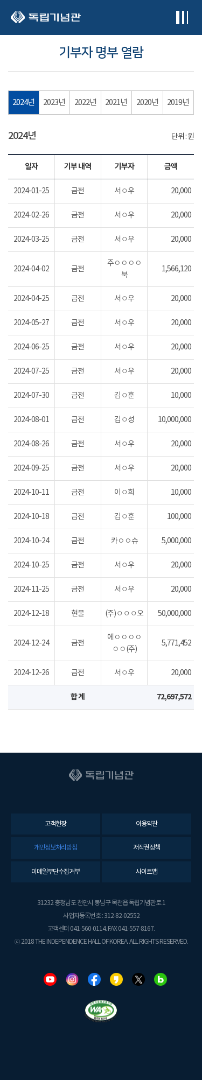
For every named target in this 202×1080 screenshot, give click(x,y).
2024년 (23, 102)
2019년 (178, 102)
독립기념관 (46, 17)
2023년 (54, 102)
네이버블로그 (160, 979)
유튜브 (50, 979)
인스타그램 (72, 979)
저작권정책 (146, 847)
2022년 (85, 102)
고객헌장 (55, 823)
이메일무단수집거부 (55, 871)
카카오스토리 (116, 979)
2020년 (147, 102)
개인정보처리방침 (55, 847)
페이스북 (94, 979)
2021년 (116, 102)
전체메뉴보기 (181, 17)
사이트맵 (146, 871)
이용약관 (146, 823)
